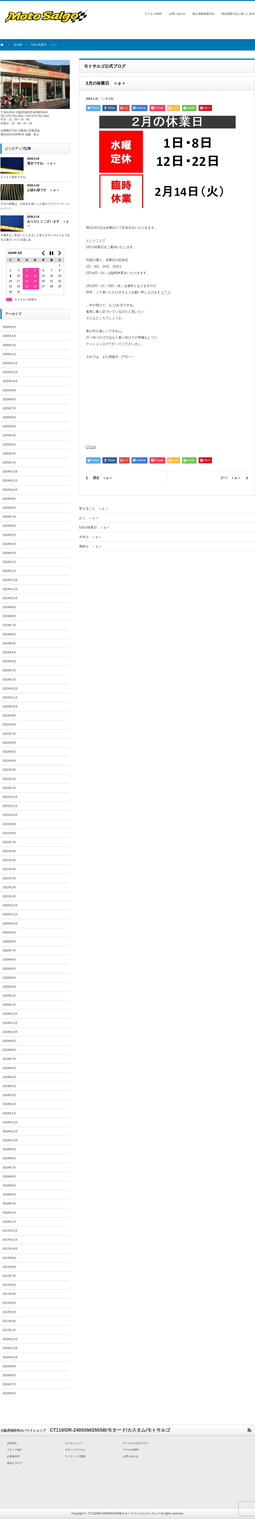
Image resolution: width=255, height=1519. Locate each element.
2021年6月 (9, 851)
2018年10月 (10, 1140)
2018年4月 (9, 1194)
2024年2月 (9, 562)
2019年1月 (9, 1113)
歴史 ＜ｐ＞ (102, 478)
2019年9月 (9, 1041)
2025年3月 (9, 444)
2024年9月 (9, 498)
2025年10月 (10, 381)
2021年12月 (10, 797)
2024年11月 (10, 480)
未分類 (18, 44)
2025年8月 (9, 399)
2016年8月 (9, 1375)
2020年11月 (10, 914)
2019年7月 (9, 1059)
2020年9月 (9, 932)
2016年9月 (9, 1366)
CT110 (91, 447)
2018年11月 (10, 1131)
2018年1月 (9, 1221)
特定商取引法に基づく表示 (238, 13)
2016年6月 (9, 1393)
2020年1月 (9, 1004)
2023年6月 (9, 634)
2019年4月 (9, 1086)
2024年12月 (10, 471)
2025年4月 (9, 435)
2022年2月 (9, 779)
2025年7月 (9, 408)
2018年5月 (9, 1185)
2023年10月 (10, 598)
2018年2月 (9, 1212)
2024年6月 (9, 525)
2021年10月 (10, 815)
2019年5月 (9, 1077)
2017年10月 (10, 1248)
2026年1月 (9, 354)
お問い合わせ (177, 13)
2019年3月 (9, 1095)
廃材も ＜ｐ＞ (90, 546)
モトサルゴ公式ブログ (135, 1443)
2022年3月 (9, 769)
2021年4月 (9, 869)
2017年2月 (9, 1321)
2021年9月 (9, 824)
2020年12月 (10, 905)
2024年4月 (9, 544)
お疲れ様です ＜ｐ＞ (43, 190)
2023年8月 (9, 616)
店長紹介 (12, 1443)
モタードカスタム (75, 1449)
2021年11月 (10, 806)
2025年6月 (9, 417)
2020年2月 (9, 995)
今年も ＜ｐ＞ (90, 537)
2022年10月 (10, 706)
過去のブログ (14, 1463)
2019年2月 (9, 1104)
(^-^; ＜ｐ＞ (231, 478)
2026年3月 (9, 336)
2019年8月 (9, 1050)
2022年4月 (9, 760)
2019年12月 (10, 1013)
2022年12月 (10, 688)
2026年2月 (9, 345)
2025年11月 (10, 372)
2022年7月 (9, 733)
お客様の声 (13, 1456)
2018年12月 (10, 1122)
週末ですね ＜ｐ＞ (41, 163)
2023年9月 (9, 607)
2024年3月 (9, 553)
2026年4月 (9, 327)
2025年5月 (9, 426)
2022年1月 (9, 788)
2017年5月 (9, 1294)
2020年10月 (10, 923)
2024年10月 (10, 489)
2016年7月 (9, 1384)
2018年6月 (9, 1176)
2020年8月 (9, 941)
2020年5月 (9, 968)
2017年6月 (9, 1285)
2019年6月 (9, 1068)
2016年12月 (10, 1339)
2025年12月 (10, 363)
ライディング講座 (75, 1456)
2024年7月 (9, 516)
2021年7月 (9, 842)
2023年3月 (9, 661)
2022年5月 (9, 751)
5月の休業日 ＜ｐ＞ (94, 527)
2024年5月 (9, 535)
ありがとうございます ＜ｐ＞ (48, 224)
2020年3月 (9, 986)
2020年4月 (9, 977)
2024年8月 (9, 507)
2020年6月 (9, 959)
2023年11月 (10, 589)
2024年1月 (9, 571)
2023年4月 (9, 652)
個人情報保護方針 (203, 13)
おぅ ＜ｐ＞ (88, 518)
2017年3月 (9, 1312)
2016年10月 (10, 1357)
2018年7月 (9, 1167)
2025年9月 (9, 390)
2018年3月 (9, 1203)
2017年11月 (10, 1239)
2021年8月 (9, 833)
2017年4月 (9, 1303)
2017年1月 (9, 1330)
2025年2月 (9, 453)
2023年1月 (9, 679)
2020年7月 (9, 950)
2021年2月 (9, 887)
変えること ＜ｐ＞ (93, 508)
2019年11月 (10, 1023)
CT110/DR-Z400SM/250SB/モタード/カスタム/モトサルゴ (124, 1513)
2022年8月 (9, 724)
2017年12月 (10, 1230)
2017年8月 (9, 1267)
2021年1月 (9, 896)
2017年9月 (9, 1258)
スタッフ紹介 (14, 1449)
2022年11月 (10, 697)
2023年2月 (9, 670)
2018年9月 (9, 1149)
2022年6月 (9, 742)
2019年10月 (10, 1032)
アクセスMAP (153, 13)
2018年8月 (9, 1158)
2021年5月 (9, 860)
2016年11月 (10, 1348)
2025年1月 (9, 462)
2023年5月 (9, 643)
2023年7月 (9, 625)
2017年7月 (9, 1276)
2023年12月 (10, 580)
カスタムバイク (74, 1443)
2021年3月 (9, 878)
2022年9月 (9, 715)
